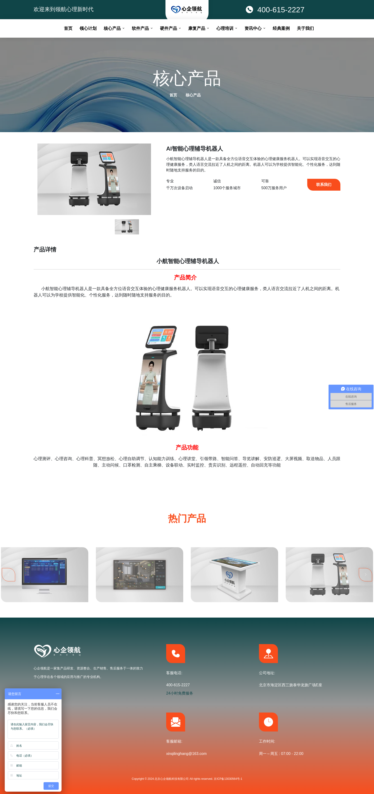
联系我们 (323, 185)
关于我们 (305, 28)
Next (365, 597)
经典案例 (281, 28)
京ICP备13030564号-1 (228, 779)
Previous (8, 597)
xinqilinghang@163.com (186, 754)
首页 (173, 95)
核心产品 (193, 95)
